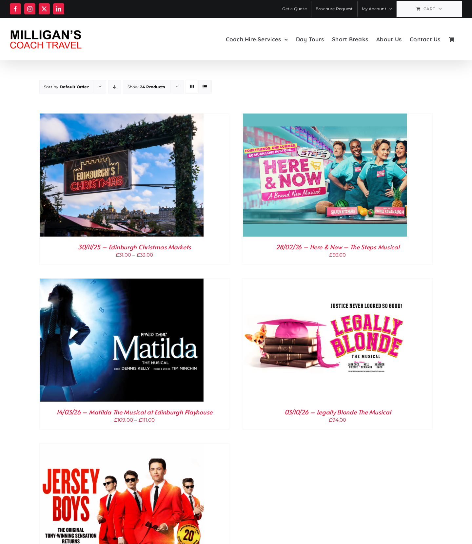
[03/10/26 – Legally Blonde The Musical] (325, 283)
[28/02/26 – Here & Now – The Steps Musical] (325, 118)
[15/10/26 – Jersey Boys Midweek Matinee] (122, 448)
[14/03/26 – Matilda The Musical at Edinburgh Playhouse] (122, 283)
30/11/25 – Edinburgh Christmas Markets (134, 246)
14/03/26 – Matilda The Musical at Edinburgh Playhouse (134, 412)
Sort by (66, 86)
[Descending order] (114, 87)
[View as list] (205, 86)
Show (146, 86)
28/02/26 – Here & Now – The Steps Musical (337, 246)
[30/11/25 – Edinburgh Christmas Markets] (122, 118)
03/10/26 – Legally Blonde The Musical (338, 412)
